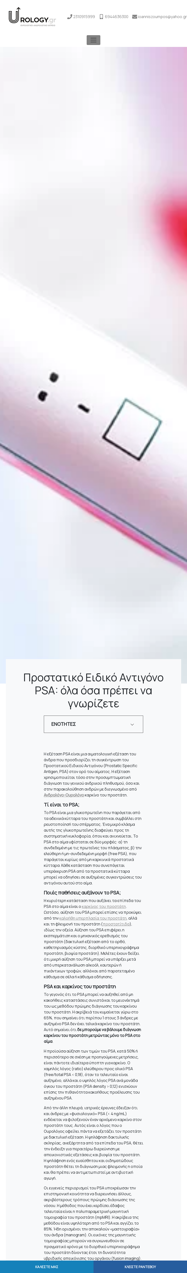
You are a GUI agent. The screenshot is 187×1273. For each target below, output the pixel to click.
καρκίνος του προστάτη (104, 906)
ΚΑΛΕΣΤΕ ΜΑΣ (46, 1266)
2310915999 (84, 16)
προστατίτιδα (116, 924)
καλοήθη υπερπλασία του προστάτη (93, 918)
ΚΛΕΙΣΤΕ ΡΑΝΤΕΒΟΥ (140, 1266)
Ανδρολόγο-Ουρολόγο (64, 795)
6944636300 (116, 16)
